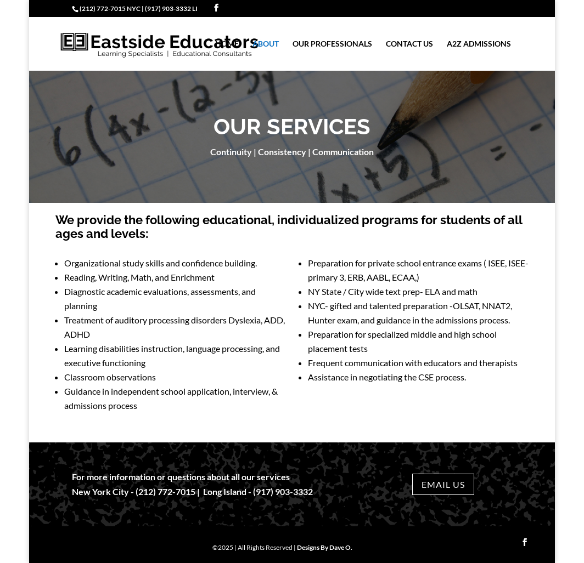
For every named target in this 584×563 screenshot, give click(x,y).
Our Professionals (332, 44)
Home (227, 44)
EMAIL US (443, 484)
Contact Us (409, 44)
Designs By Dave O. (324, 547)
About (265, 44)
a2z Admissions (479, 44)
